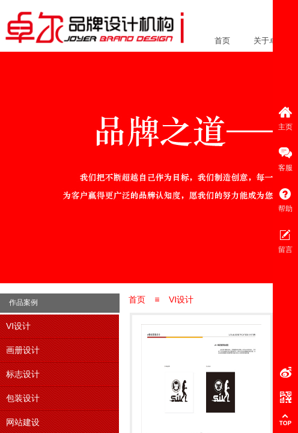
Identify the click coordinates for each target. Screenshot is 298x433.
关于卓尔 (269, 40)
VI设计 (181, 299)
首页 (222, 40)
